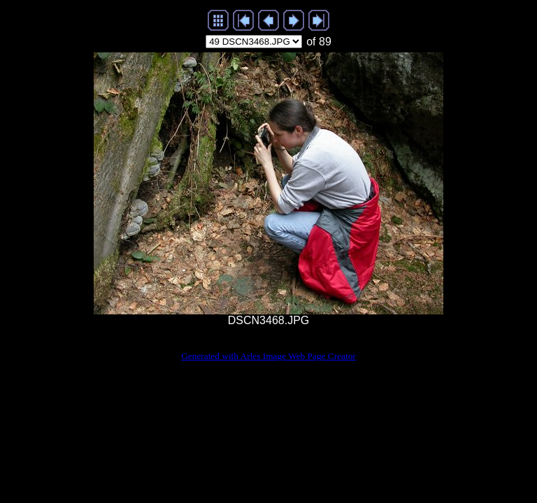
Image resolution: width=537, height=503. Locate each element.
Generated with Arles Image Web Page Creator (268, 356)
